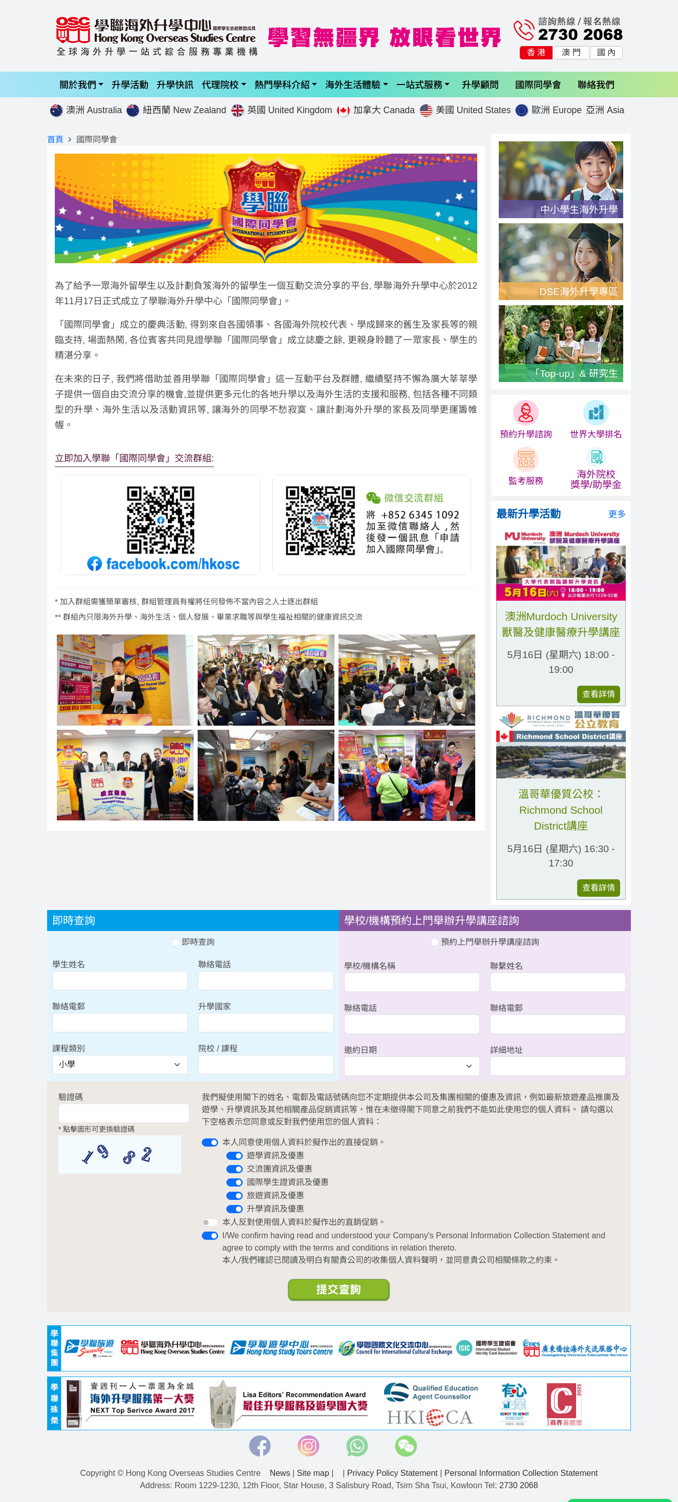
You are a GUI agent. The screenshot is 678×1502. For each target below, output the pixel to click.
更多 (617, 514)
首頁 (55, 139)
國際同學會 (538, 84)
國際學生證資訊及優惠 (288, 1182)
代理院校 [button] (220, 84)
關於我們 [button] (77, 84)
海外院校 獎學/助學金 (596, 479)
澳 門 (571, 52)
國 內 (606, 52)
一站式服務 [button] (419, 84)
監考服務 (525, 481)
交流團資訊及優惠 (279, 1169)
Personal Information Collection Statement (521, 1473)
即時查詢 (193, 942)
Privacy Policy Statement (392, 1473)
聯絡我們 (596, 84)
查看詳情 (598, 694)
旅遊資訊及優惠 (275, 1195)
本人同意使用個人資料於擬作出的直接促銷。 (304, 1142)
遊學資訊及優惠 (275, 1155)
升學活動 (130, 84)
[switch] (210, 1142)
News (280, 1473)
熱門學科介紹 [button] (282, 84)
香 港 (536, 52)
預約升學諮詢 (526, 434)
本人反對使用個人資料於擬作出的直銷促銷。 (304, 1222)
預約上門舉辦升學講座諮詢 (485, 942)
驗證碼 (70, 1097)
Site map (313, 1473)
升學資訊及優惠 (275, 1208)
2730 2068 (518, 1485)
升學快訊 (175, 84)
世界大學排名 (596, 434)
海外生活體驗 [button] (352, 84)
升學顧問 (480, 84)
